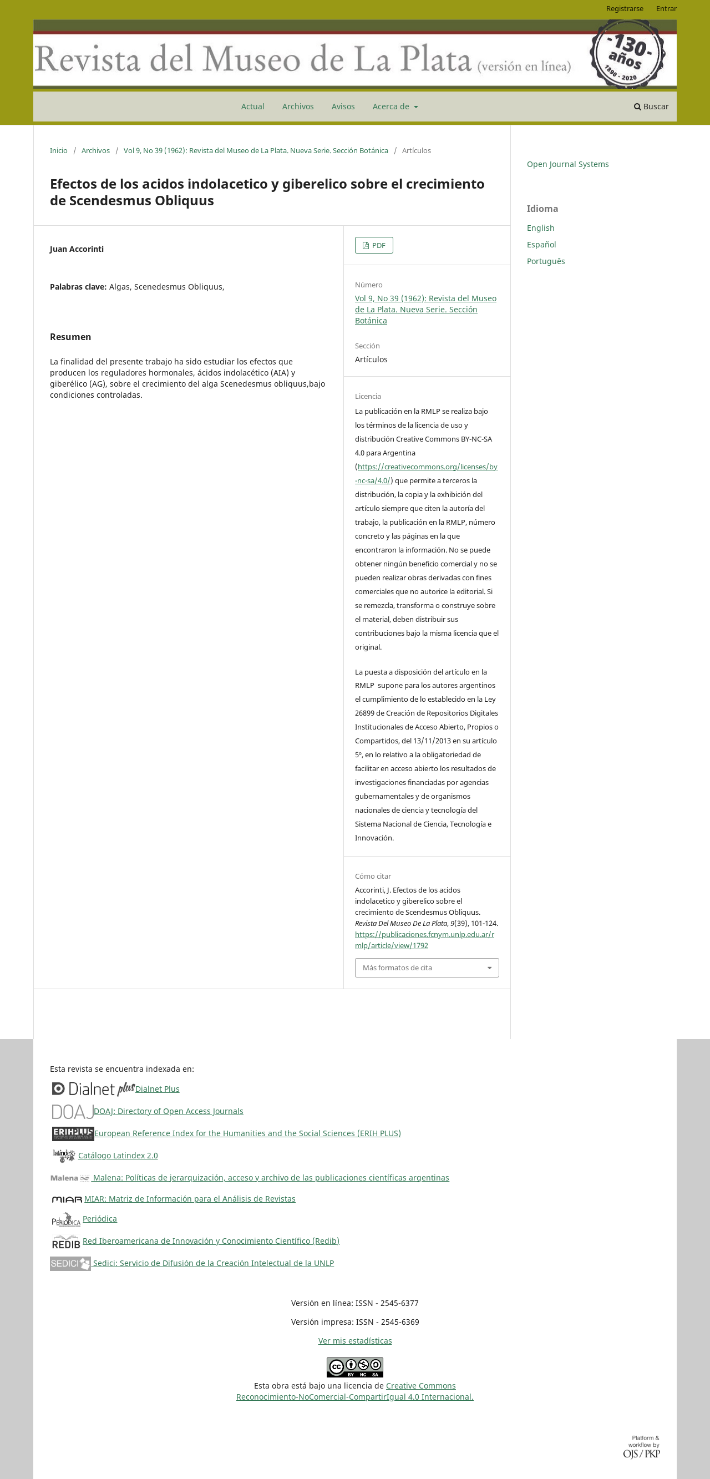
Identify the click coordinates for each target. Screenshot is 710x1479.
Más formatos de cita (397, 968)
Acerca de (392, 106)
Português (546, 261)
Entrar (666, 8)
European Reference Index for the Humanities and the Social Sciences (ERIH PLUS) (247, 1133)
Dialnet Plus (157, 1088)
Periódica (100, 1218)
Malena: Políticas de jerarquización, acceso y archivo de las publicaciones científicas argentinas (249, 1177)
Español (541, 244)
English (541, 227)
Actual (253, 106)
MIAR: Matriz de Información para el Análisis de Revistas (190, 1198)
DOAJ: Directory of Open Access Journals (169, 1111)
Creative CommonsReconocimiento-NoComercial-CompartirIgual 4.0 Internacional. (355, 1391)
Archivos (298, 106)
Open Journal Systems (568, 164)
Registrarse (624, 8)
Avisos (343, 106)
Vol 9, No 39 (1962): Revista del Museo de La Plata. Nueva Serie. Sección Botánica (256, 150)
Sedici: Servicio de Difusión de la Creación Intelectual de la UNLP (192, 1263)
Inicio (59, 150)
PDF (378, 245)
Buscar (651, 106)
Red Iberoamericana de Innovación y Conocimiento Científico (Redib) (211, 1240)
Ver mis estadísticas (355, 1340)
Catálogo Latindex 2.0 (118, 1155)
